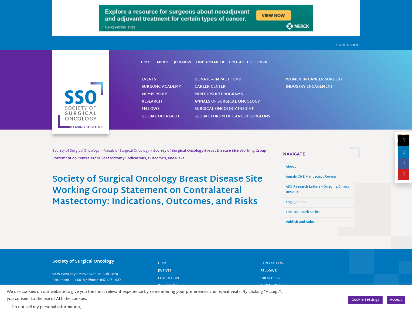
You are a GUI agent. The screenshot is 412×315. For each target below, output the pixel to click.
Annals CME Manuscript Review (311, 177)
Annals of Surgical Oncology (227, 101)
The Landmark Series (302, 212)
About (162, 62)
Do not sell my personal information (46, 307)
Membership (154, 94)
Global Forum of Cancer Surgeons (232, 116)
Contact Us (240, 62)
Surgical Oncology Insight (224, 109)
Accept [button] (396, 300)
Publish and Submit (302, 222)
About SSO (271, 278)
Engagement (296, 202)
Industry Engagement (309, 86)
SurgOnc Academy (161, 86)
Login (262, 62)
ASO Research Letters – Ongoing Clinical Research (318, 189)
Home (146, 62)
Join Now (182, 62)
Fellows (150, 109)
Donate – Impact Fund (218, 79)
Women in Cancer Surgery (314, 79)
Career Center (210, 86)
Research (152, 101)
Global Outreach (160, 116)
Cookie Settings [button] (365, 300)
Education (169, 278)
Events (149, 79)
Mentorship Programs (219, 94)
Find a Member (210, 62)
